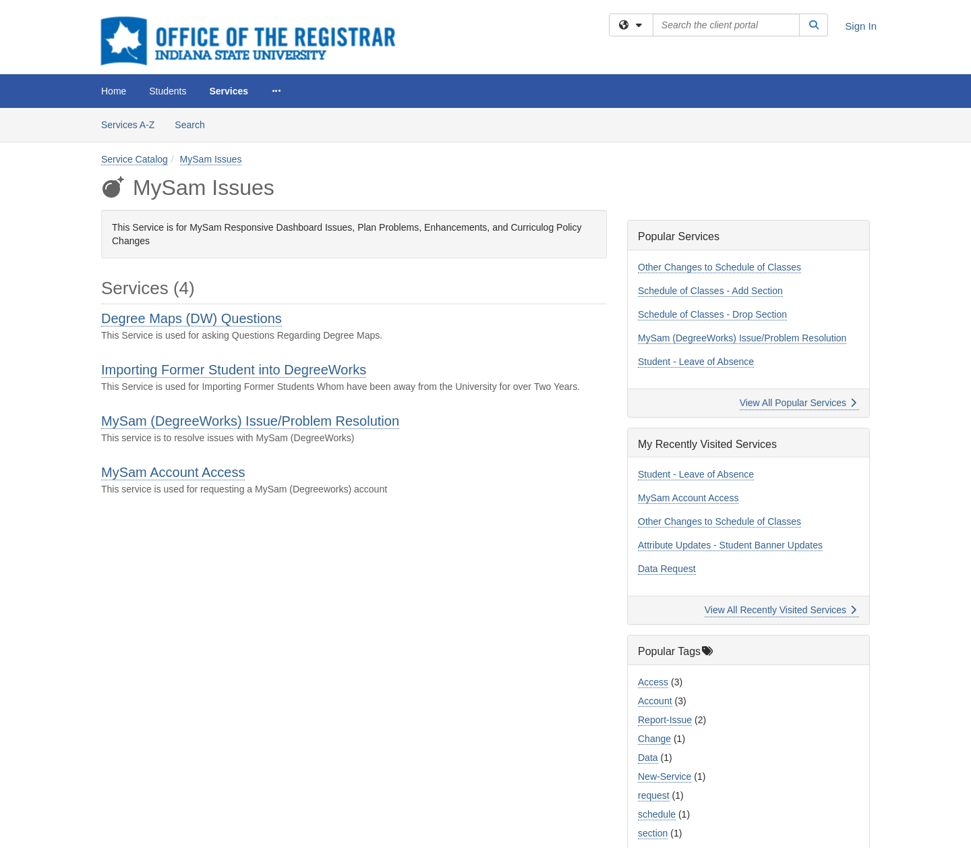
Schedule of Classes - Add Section (710, 290)
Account (655, 701)
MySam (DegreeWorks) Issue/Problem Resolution (250, 421)
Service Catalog (134, 159)
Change (654, 738)
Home (113, 91)
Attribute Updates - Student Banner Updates (730, 545)
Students (167, 91)
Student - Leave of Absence (696, 361)
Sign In (861, 26)
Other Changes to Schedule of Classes (719, 267)
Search (194, 123)
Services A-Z (127, 124)
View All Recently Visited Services (780, 609)
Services (228, 91)
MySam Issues (211, 159)
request (654, 795)
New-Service (664, 776)
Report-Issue (665, 719)
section (653, 833)
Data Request (667, 568)
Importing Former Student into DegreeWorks (233, 369)
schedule (657, 814)
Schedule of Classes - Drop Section (712, 314)
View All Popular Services (798, 402)
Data (648, 757)
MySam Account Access (173, 472)
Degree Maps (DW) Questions (191, 318)
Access (653, 682)
